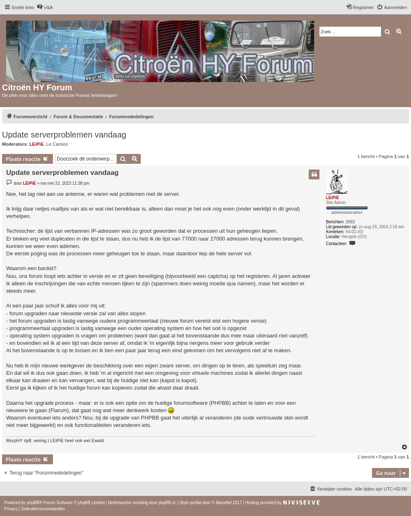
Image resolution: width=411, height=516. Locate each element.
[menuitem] (45, 7)
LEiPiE (37, 144)
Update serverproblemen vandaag (64, 134)
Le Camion (57, 144)
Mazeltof (224, 502)
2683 (350, 222)
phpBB (33, 502)
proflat (195, 502)
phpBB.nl (166, 502)
